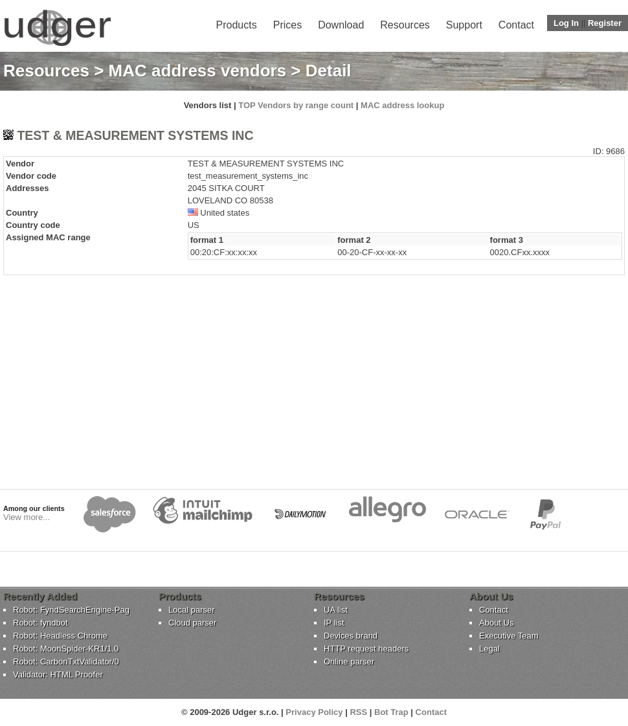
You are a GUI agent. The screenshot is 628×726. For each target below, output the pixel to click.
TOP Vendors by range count (295, 105)
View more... (26, 517)
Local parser (191, 610)
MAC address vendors (198, 70)
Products (236, 24)
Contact (516, 24)
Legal (489, 648)
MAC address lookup (402, 105)
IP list (334, 623)
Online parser (349, 661)
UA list (336, 610)
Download (341, 24)
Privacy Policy (314, 712)
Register (605, 23)
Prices (287, 24)
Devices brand (350, 636)
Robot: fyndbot (40, 623)
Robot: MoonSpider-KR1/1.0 (65, 648)
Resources (404, 24)
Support (464, 24)
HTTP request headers (366, 648)
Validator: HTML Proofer (58, 674)
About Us (496, 623)
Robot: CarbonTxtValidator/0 (66, 661)
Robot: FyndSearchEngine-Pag (71, 610)
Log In (566, 23)
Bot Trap (391, 712)
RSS (358, 712)
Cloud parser (192, 623)
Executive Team (509, 636)
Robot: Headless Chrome (60, 636)
